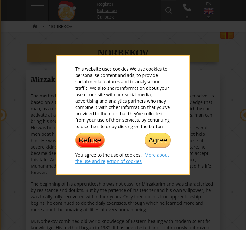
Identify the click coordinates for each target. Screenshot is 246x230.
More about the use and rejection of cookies (122, 157)
